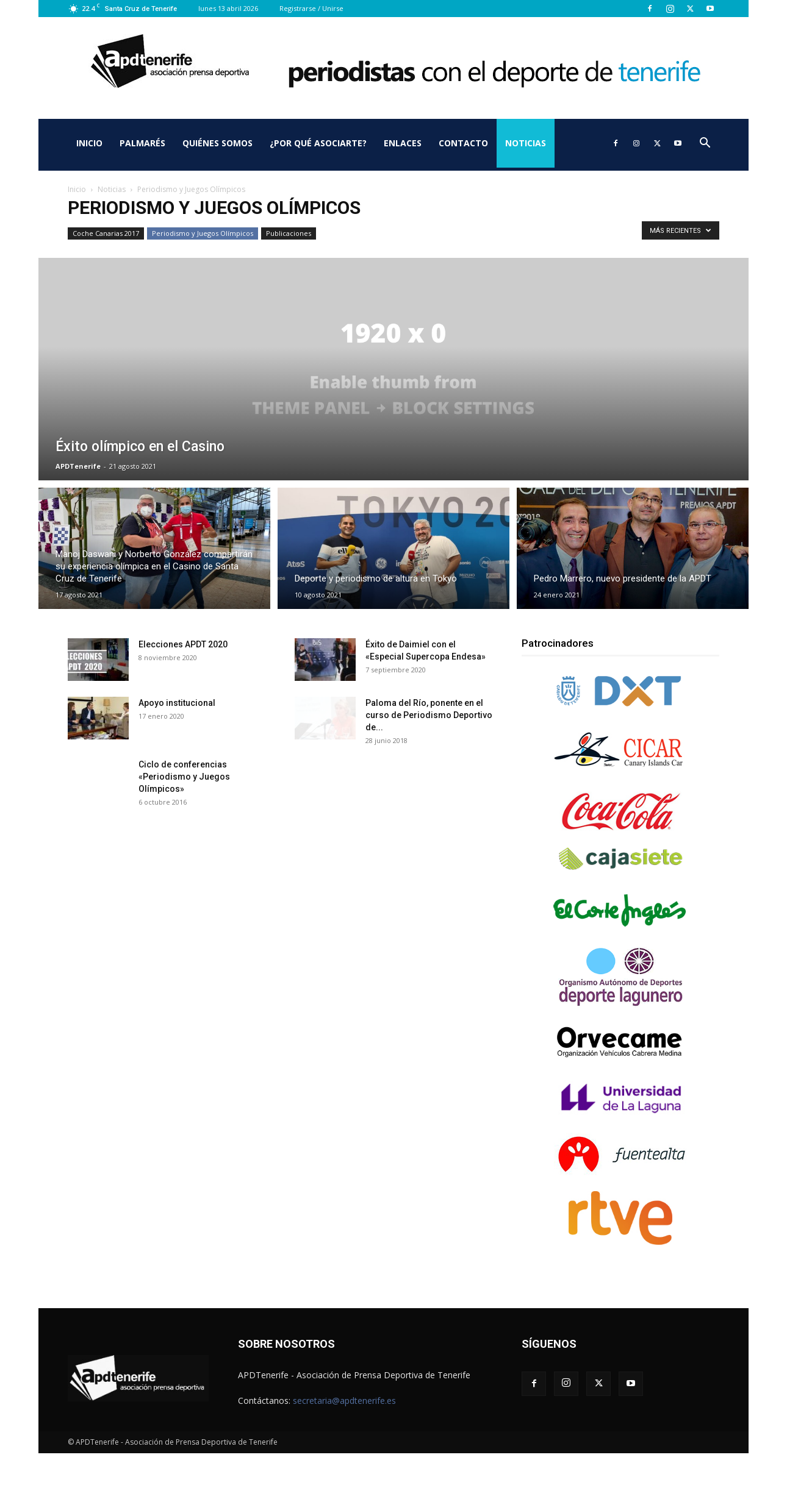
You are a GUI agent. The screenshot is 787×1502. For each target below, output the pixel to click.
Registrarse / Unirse (311, 8)
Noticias (525, 143)
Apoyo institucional (176, 703)
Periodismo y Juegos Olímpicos (202, 233)
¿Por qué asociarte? (318, 143)
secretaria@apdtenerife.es (344, 1400)
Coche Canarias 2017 (106, 233)
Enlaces (403, 143)
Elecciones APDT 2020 (183, 644)
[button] (704, 144)
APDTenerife (78, 466)
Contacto (463, 143)
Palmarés (142, 143)
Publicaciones (288, 233)
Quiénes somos (217, 143)
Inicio (89, 143)
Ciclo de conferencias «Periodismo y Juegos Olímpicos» (184, 777)
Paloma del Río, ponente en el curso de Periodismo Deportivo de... (428, 715)
